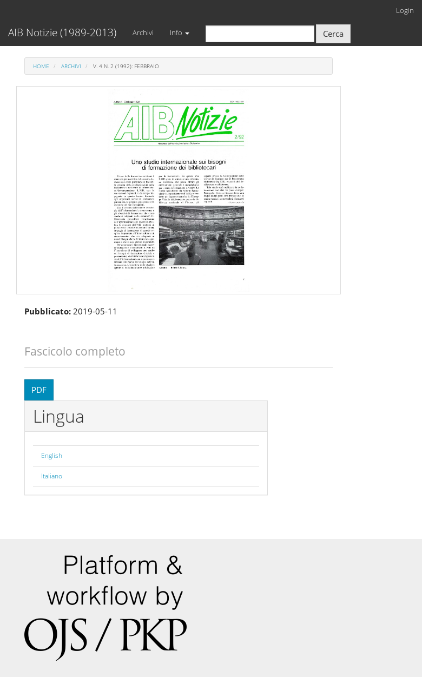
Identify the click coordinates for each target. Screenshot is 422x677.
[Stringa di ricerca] (260, 33)
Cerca (333, 33)
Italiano (51, 476)
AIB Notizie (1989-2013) (62, 32)
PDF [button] (39, 389)
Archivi (143, 32)
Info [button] (179, 32)
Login (405, 10)
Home (41, 66)
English (51, 455)
